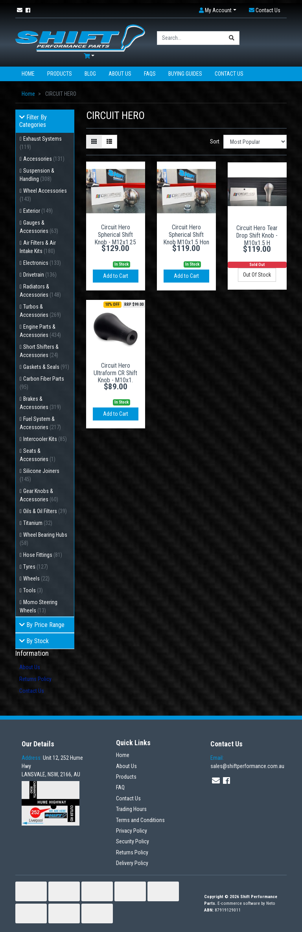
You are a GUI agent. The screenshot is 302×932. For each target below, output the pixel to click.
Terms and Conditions (140, 820)
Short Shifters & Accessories (39, 351)
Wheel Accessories (43, 195)
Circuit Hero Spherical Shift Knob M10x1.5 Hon (186, 234)
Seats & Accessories (37, 455)
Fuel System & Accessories (40, 423)
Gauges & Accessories (39, 227)
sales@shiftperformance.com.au (247, 762)
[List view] (109, 142)
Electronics (42, 263)
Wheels (36, 578)
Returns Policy (35, 679)
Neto (270, 903)
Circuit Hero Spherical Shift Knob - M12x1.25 (115, 234)
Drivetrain (40, 275)
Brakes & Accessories (40, 403)
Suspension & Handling (37, 174)
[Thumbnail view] (94, 142)
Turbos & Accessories (40, 310)
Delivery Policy (132, 863)
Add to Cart (115, 276)
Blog (90, 74)
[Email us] (19, 10)
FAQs (150, 74)
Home (28, 74)
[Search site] (231, 38)
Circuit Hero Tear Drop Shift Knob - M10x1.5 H (257, 235)
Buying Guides (185, 74)
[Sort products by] (255, 142)
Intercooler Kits (45, 439)
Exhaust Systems (41, 143)
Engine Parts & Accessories (40, 331)
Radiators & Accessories (40, 290)
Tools (33, 590)
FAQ (120, 787)
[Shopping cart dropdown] (89, 56)
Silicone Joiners (39, 475)
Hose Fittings (42, 555)
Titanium (37, 523)
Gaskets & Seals (46, 367)
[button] (218, 10)
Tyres (35, 567)
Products (59, 74)
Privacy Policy (131, 831)
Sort (214, 141)
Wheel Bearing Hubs (43, 539)
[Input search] (191, 38)
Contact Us (229, 74)
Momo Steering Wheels (38, 606)
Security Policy (132, 841)
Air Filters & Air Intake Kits (38, 247)
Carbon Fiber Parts (42, 383)
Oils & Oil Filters (45, 511)
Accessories (43, 159)
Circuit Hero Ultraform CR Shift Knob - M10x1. (115, 373)
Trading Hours (131, 809)
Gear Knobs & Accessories (39, 495)
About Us (120, 74)
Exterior (38, 211)
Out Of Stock (257, 275)
